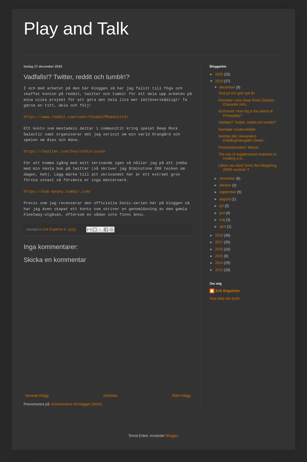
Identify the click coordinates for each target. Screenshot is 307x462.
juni (222, 213)
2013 (219, 270)
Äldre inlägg (181, 396)
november (227, 178)
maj (222, 220)
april (223, 227)
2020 (219, 74)
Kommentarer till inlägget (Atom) (76, 404)
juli (222, 206)
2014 (219, 263)
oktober (225, 185)
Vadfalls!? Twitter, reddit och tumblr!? (247, 122)
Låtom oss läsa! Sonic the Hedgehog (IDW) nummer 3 (247, 167)
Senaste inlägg (36, 396)
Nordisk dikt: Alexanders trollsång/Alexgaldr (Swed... (242, 138)
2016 (219, 249)
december (227, 87)
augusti (225, 199)
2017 (219, 242)
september (228, 192)
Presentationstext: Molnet (238, 147)
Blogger (172, 436)
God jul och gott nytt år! (236, 93)
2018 (219, 235)
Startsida (110, 396)
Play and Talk (76, 28)
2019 (219, 81)
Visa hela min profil (224, 298)
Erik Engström (227, 291)
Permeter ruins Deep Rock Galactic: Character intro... (246, 102)
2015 (219, 256)
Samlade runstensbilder (237, 129)
